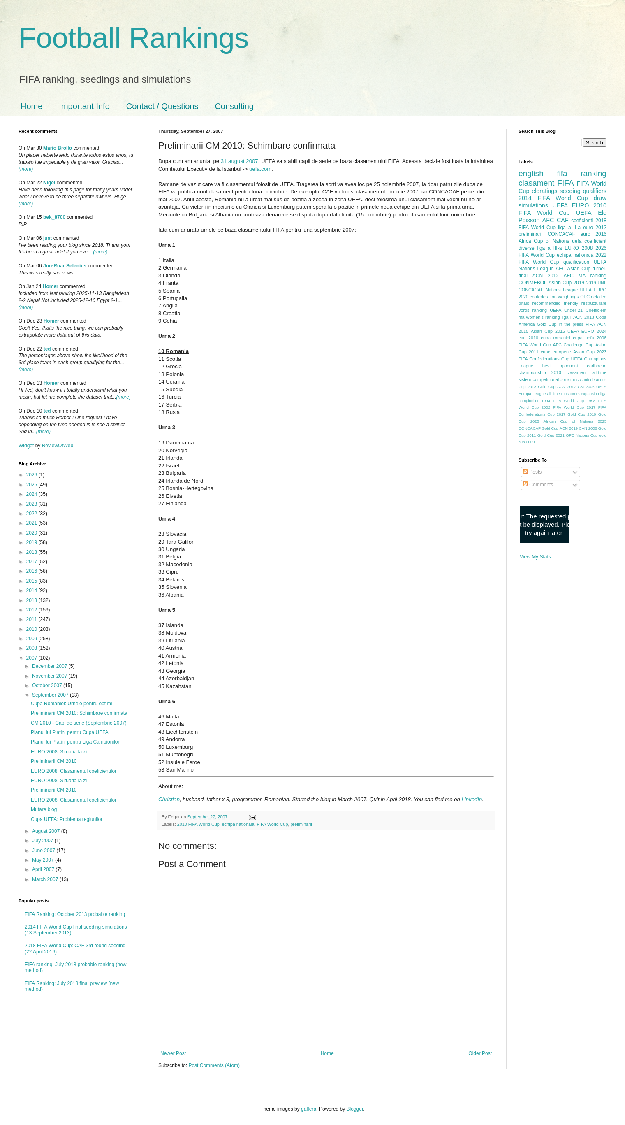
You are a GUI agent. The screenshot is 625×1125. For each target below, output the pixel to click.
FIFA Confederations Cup (544, 358)
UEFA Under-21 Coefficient (578, 310)
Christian (169, 799)
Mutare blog (44, 809)
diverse (527, 248)
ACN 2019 (569, 428)
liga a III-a (549, 248)
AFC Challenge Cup (573, 344)
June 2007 (44, 850)
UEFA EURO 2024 (586, 331)
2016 (32, 571)
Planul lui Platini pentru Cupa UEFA (70, 732)
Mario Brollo (57, 148)
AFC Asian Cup (573, 269)
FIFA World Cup (272, 824)
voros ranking (533, 310)
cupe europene (556, 351)
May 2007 (43, 860)
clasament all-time (586, 372)
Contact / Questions (162, 106)
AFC (548, 220)
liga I (567, 317)
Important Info (84, 106)
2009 (32, 639)
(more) (26, 169)
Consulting (234, 106)
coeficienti (582, 220)
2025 (32, 485)
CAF (563, 220)
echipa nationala (238, 824)
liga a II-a (569, 227)
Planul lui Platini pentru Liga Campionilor (75, 742)
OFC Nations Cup (581, 435)
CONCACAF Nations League (548, 289)
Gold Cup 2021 (551, 435)
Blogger (355, 1109)
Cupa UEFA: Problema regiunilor (66, 819)
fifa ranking (581, 173)
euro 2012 (594, 227)
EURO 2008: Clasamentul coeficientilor (73, 771)
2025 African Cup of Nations (561, 421)
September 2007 (51, 695)
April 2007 (44, 869)
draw (600, 198)
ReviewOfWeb (57, 446)
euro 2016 (593, 234)
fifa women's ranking (539, 317)
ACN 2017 (566, 386)
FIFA (590, 324)
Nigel (49, 183)
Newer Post (173, 1053)
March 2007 (46, 879)
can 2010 (528, 337)
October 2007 (47, 685)
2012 (32, 610)
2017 (32, 562)
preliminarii (301, 824)
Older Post (480, 1053)
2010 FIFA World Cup (198, 824)
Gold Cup (547, 324)
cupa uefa (583, 337)
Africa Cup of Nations (544, 241)
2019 (32, 542)
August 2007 (46, 831)
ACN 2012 (545, 276)
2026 (32, 475)
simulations (533, 205)
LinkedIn (471, 799)
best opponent (560, 365)
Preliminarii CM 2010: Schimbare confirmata (79, 713)
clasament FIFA (546, 183)
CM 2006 (586, 386)
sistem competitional (539, 379)
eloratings (544, 191)
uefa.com (260, 169)
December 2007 (50, 666)
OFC (585, 296)
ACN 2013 (583, 317)
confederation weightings (554, 296)
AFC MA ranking (585, 276)
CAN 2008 (588, 428)
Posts (532, 472)
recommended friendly (555, 303)
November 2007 (50, 676)
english (531, 173)
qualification (576, 262)
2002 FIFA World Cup (563, 407)
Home (31, 106)
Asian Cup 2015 (548, 331)
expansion (590, 393)
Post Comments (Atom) (214, 1065)
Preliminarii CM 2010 (53, 761)
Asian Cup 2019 (566, 283)
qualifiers (594, 191)
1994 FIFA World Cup (563, 400)
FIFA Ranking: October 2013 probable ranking (75, 914)
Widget (27, 446)
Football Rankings (134, 38)
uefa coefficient (589, 241)
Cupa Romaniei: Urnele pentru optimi (71, 704)
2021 (32, 523)
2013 (32, 600)
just (47, 238)
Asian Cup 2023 (589, 351)
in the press (571, 324)
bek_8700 (54, 217)
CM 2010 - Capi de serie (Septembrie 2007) (79, 723)
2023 (32, 504)
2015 (32, 581)
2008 (32, 648)
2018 (32, 552)
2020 (32, 533)
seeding (570, 191)
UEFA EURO (571, 205)
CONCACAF (561, 234)
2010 (32, 629)
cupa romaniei (555, 337)
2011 (32, 619)
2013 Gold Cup (542, 386)
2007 (32, 658)
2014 (32, 590)
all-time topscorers (563, 393)
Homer (50, 286)
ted (47, 349)
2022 (32, 513)
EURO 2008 (579, 248)
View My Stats (535, 557)
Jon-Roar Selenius (64, 266)
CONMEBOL (533, 283)
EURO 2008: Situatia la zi (59, 752)
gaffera (308, 1109)
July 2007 (43, 841)
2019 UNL (596, 282)
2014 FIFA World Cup (553, 198)
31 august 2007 (239, 161)
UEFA (584, 212)
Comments (538, 485)
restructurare (593, 303)
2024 (32, 494)
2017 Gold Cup (571, 414)
